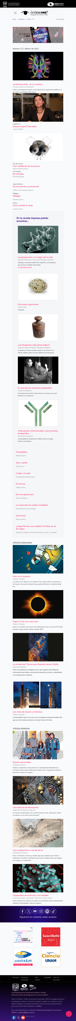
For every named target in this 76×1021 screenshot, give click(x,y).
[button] (23, 911)
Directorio (16, 977)
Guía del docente (25, 267)
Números (22, 19)
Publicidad (47, 977)
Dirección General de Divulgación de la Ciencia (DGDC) (30, 995)
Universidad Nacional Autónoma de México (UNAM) (29, 992)
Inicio (14, 19)
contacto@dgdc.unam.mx (26, 1012)
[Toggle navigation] (15, 13)
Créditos (39, 1006)
